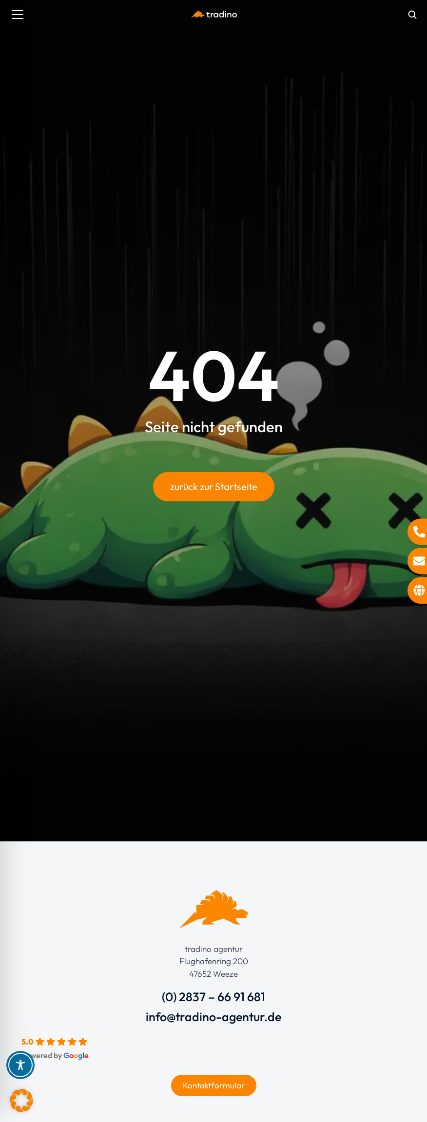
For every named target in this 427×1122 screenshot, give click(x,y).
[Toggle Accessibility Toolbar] (20, 1065)
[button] (21, 1100)
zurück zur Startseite (213, 486)
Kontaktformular (214, 1085)
